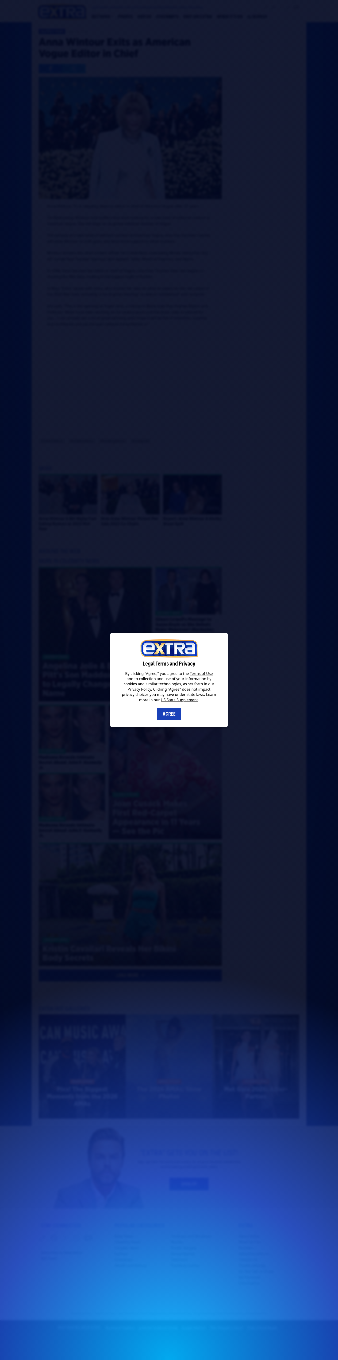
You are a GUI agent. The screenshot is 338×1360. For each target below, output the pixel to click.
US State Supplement (179, 699)
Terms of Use (201, 673)
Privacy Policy (139, 689)
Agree (169, 714)
